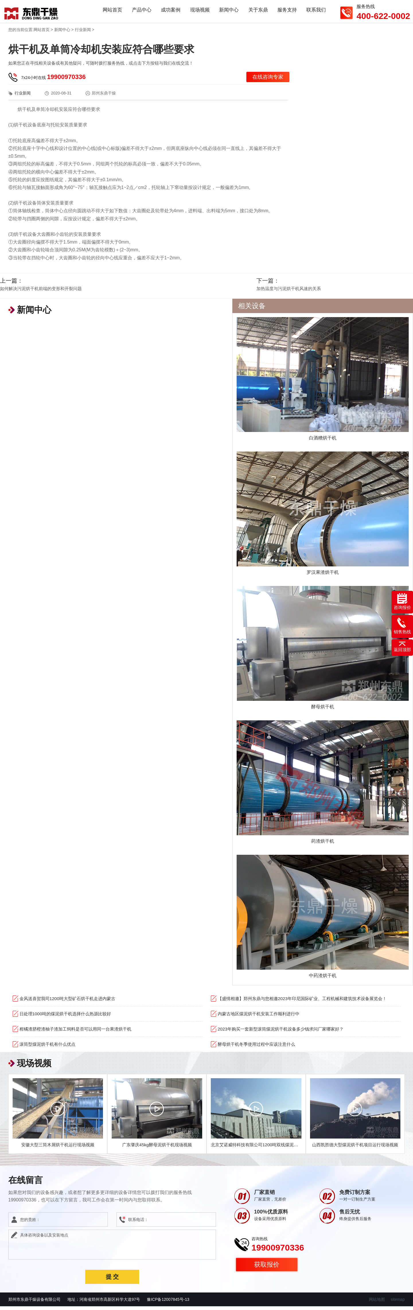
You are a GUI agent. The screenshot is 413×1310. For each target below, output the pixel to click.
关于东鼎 (257, 13)
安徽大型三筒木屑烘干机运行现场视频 (58, 1148)
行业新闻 (83, 33)
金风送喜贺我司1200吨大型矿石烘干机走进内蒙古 (71, 1002)
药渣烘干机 (323, 844)
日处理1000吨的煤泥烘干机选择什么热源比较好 (68, 1017)
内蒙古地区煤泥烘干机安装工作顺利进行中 (261, 1017)
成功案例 (169, 13)
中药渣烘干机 (322, 979)
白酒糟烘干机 (322, 441)
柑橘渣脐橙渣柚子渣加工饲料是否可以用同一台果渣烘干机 (79, 1032)
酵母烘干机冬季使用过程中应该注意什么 (259, 1047)
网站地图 (377, 1303)
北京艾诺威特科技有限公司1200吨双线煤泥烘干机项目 (266, 1148)
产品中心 (140, 13)
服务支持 (286, 13)
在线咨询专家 (267, 80)
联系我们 (316, 13)
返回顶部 (402, 647)
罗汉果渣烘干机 (323, 575)
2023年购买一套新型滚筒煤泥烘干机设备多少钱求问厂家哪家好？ (285, 1032)
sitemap (398, 1303)
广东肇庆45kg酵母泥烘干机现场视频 (157, 1148)
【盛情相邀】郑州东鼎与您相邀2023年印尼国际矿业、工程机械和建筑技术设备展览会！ (308, 1002)
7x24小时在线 (53, 80)
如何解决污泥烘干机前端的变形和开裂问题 (41, 292)
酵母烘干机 (323, 710)
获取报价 (266, 1268)
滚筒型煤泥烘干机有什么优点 (49, 1047)
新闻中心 (228, 13)
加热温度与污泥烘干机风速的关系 (288, 292)
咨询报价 (402, 601)
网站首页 (111, 13)
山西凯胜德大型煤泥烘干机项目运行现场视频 (356, 1148)
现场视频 (199, 13)
